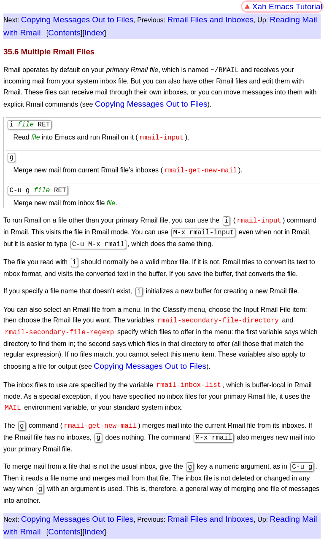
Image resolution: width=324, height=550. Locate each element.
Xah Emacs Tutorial (287, 6)
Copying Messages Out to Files (77, 19)
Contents (64, 32)
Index (94, 32)
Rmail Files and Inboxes (210, 19)
